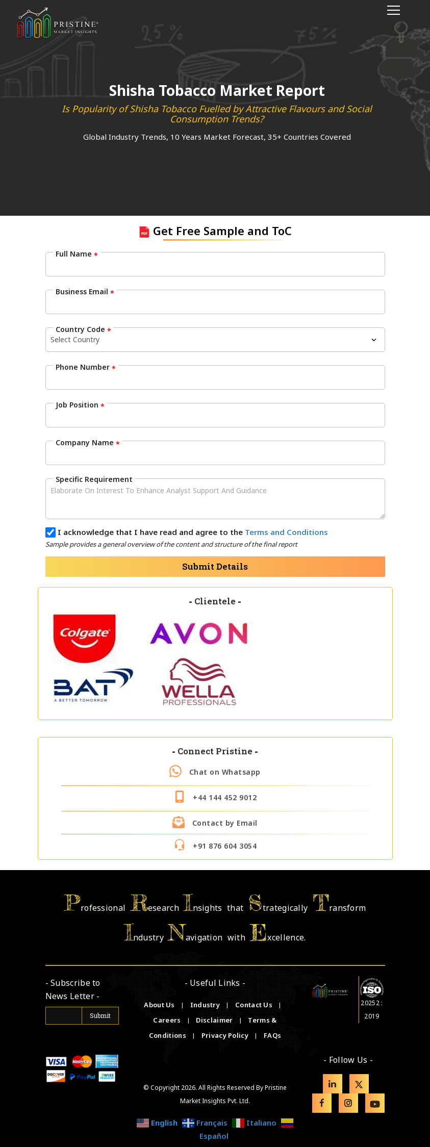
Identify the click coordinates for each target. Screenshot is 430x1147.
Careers (167, 1020)
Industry (205, 1004)
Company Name (88, 443)
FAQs (272, 1035)
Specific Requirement (94, 479)
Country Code (83, 329)
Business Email (85, 292)
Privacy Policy (225, 1035)
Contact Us (254, 1004)
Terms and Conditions (286, 532)
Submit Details (215, 566)
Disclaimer (215, 1020)
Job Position (80, 405)
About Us (160, 1004)
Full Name (77, 254)
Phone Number (86, 367)
